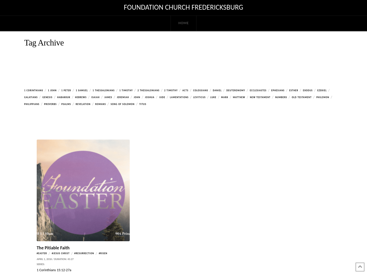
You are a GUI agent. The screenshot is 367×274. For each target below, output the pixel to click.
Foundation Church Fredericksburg (183, 7)
